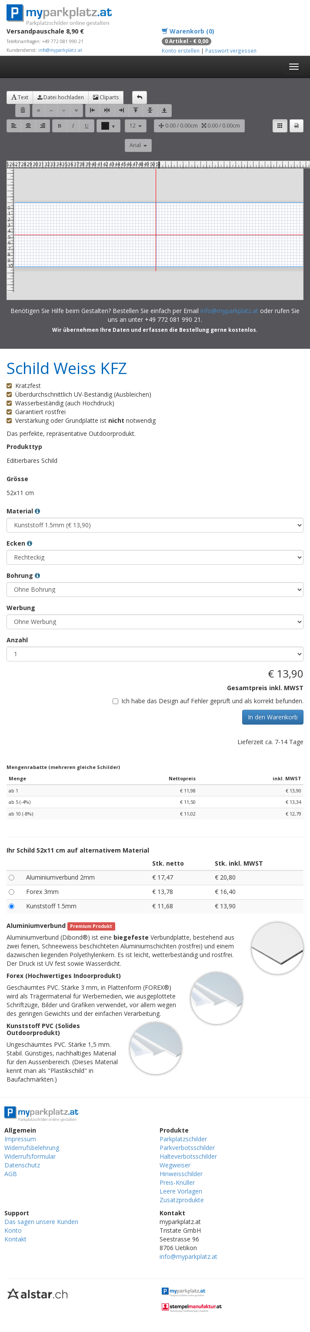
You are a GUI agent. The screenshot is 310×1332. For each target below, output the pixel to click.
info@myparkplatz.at (60, 50)
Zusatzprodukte (182, 1200)
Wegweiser (175, 1165)
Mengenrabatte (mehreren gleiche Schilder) (63, 767)
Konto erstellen (181, 50)
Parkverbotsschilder (187, 1147)
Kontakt (15, 1239)
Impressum (20, 1139)
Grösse (17, 479)
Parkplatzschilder (183, 1139)
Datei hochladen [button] (60, 97)
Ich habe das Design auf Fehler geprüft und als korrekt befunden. (208, 701)
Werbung (21, 608)
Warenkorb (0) (188, 31)
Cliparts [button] (106, 97)
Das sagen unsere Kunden (41, 1221)
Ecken (19, 543)
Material (23, 511)
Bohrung (23, 575)
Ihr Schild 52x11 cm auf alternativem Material (78, 850)
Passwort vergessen (231, 50)
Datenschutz (22, 1165)
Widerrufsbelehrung (31, 1147)
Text (19, 97)
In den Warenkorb (273, 717)
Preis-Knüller (177, 1182)
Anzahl (17, 640)
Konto (13, 1230)
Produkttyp (24, 446)
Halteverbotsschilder (188, 1156)
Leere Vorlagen (181, 1191)
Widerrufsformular (30, 1156)
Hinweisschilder (181, 1174)
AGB (10, 1174)
